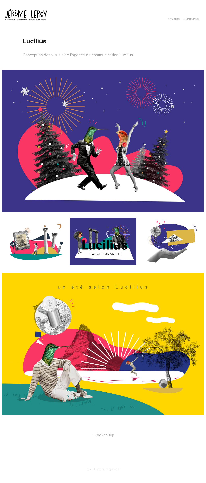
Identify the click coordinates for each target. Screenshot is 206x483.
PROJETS (174, 19)
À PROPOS (192, 19)
